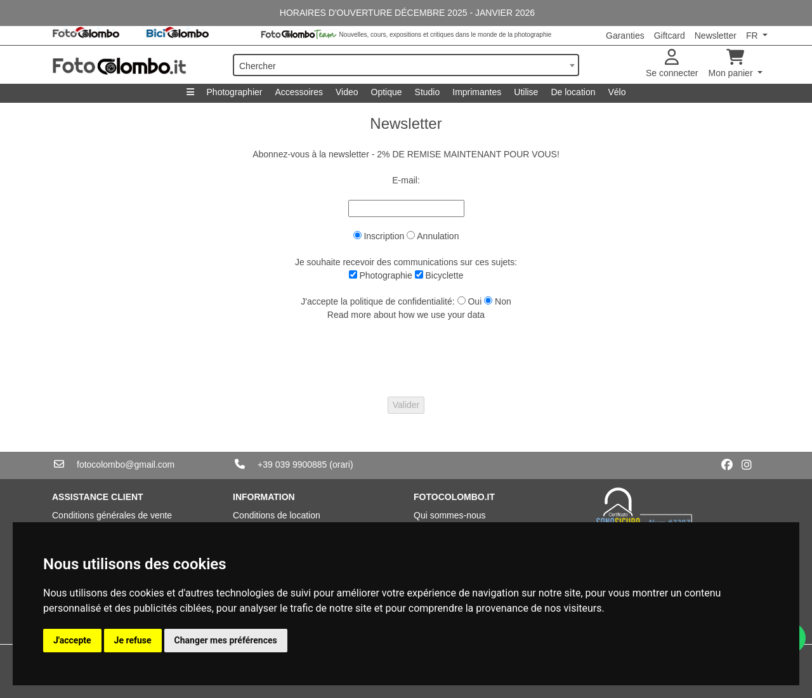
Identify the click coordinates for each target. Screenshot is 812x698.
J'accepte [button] (72, 640)
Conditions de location (276, 515)
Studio (427, 92)
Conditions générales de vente (112, 515)
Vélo (616, 92)
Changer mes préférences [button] (225, 640)
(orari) (341, 464)
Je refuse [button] (133, 640)
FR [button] (753, 35)
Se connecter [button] (672, 63)
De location (573, 92)
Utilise (526, 92)
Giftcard (669, 35)
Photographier (235, 92)
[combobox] (406, 65)
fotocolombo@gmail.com (125, 464)
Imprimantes (476, 92)
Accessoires (298, 92)
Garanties (625, 35)
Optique (386, 92)
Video (347, 92)
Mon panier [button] (732, 63)
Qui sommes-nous (450, 515)
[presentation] (406, 359)
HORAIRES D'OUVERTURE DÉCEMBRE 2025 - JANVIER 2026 (406, 13)
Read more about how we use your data (406, 315)
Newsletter (716, 35)
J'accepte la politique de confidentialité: (377, 301)
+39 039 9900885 (292, 464)
